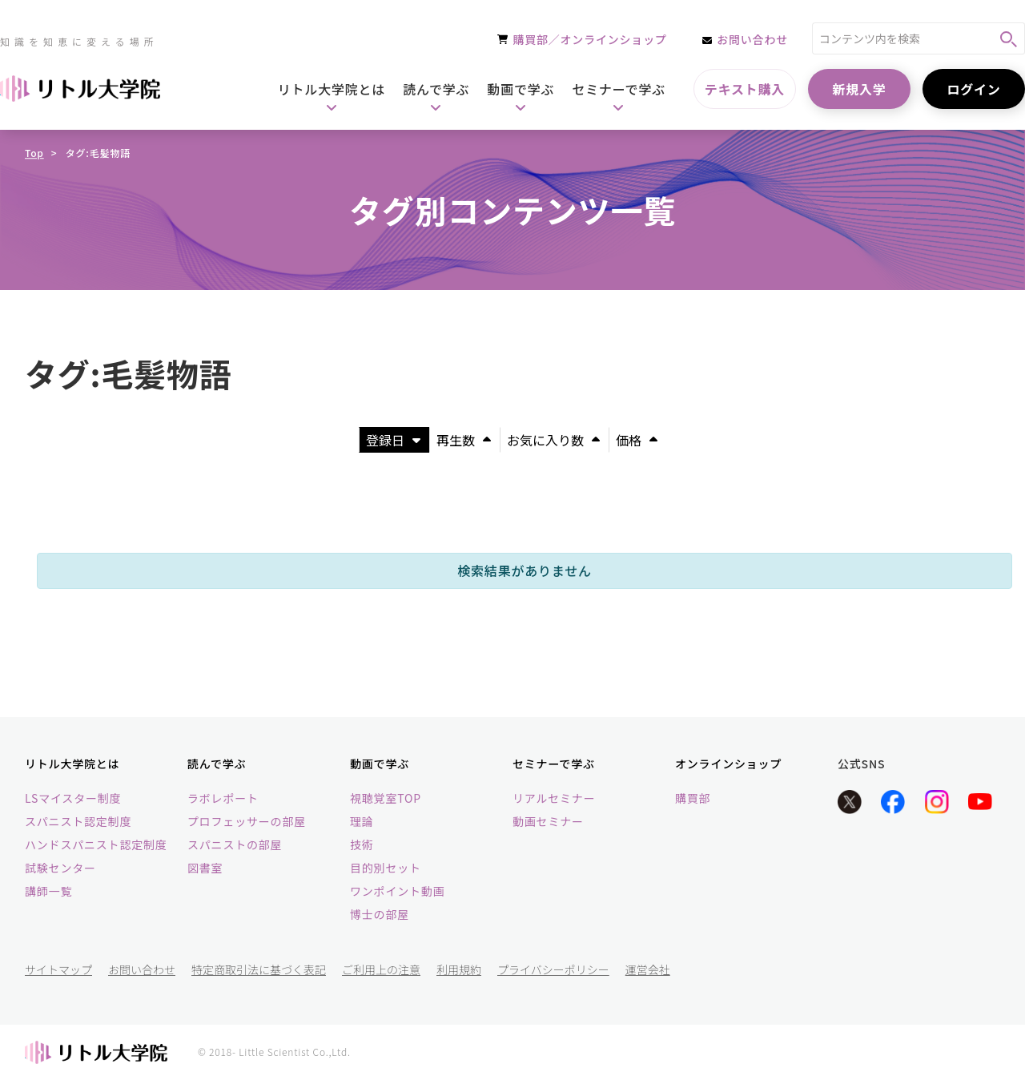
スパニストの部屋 (234, 844)
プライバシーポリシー (553, 969)
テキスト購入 (745, 89)
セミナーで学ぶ (553, 764)
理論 (362, 821)
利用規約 (458, 969)
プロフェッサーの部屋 (246, 821)
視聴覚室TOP (385, 798)
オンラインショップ (728, 764)
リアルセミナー (553, 798)
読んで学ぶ (216, 764)
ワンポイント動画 (397, 891)
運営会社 (647, 969)
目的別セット (385, 868)
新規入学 (859, 89)
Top (34, 152)
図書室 (205, 868)
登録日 (393, 439)
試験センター (60, 868)
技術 (362, 844)
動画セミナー (548, 821)
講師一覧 (48, 891)
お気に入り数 (553, 439)
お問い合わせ (141, 969)
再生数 (463, 439)
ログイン (973, 89)
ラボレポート (223, 798)
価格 (636, 439)
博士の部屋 (379, 914)
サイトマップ (58, 969)
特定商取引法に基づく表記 (258, 969)
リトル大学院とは (72, 764)
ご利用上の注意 (381, 969)
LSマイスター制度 (73, 798)
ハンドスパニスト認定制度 (96, 844)
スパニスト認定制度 (78, 821)
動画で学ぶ (379, 764)
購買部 (692, 798)
